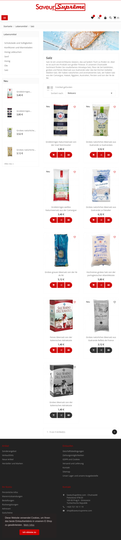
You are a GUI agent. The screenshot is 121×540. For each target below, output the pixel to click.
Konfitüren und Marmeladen (18, 47)
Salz (6, 70)
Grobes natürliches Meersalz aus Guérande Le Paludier (101, 256)
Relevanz (90, 93)
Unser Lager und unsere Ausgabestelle (80, 505)
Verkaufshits (8, 484)
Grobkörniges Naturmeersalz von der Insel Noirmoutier (61, 191)
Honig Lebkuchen (13, 52)
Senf (6, 56)
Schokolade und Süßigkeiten (18, 42)
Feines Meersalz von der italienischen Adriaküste (61, 386)
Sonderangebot (9, 480)
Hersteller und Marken (12, 492)
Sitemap (66, 501)
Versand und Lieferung (73, 492)
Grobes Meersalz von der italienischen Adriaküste (61, 451)
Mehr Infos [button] (29, 525)
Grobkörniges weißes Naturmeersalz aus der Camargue (61, 256)
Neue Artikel (7, 488)
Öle (6, 65)
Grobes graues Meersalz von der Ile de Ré (61, 321)
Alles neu (9, 163)
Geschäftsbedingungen (73, 480)
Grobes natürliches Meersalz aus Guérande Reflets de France (101, 386)
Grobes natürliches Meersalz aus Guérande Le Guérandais (101, 191)
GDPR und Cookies (71, 488)
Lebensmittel (10, 34)
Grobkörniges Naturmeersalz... (25, 111)
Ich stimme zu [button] (29, 532)
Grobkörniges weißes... (23, 91)
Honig (7, 61)
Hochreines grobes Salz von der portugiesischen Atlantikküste (101, 321)
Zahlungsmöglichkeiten (73, 484)
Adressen (6, 538)
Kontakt (66, 497)
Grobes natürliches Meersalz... (26, 130)
